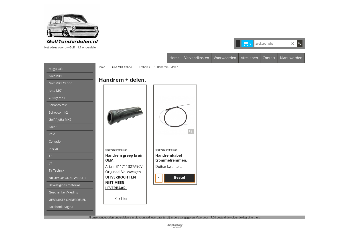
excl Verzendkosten (116, 149)
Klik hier (121, 198)
